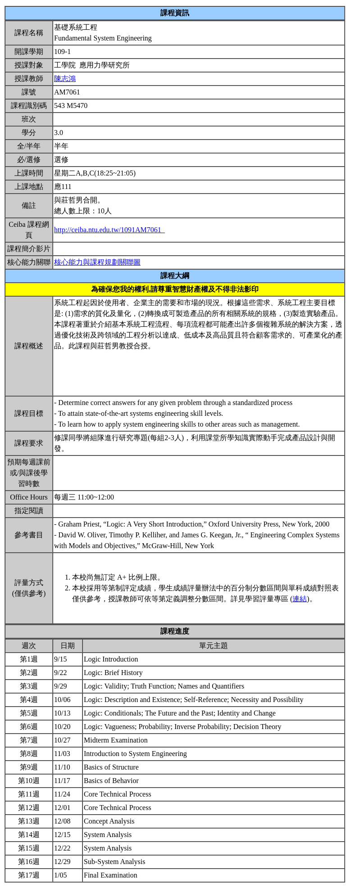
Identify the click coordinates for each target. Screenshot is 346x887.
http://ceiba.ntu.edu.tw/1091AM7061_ (109, 230)
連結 (299, 599)
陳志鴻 (65, 78)
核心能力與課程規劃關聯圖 (97, 262)
